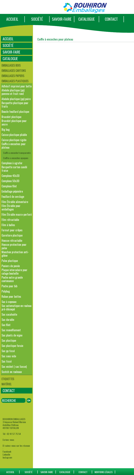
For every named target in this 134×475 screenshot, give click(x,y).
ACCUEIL (12, 19)
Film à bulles (8, 225)
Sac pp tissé (8, 351)
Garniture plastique (12, 235)
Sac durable (8, 319)
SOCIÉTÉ (37, 19)
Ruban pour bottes (11, 296)
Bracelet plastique (11, 117)
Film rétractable (10, 219)
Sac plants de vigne (12, 335)
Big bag (6, 129)
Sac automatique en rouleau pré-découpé (16, 307)
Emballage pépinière (12, 191)
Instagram (7, 457)
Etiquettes (8, 379)
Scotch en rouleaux (12, 371)
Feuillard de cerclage (13, 196)
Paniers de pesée (11, 266)
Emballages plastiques (15, 81)
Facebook (7, 451)
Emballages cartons (14, 70)
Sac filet (6, 325)
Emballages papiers (13, 76)
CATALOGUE (86, 19)
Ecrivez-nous (8, 439)
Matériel (7, 384)
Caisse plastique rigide (14, 140)
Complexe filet (9, 186)
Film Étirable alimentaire (15, 202)
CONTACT (111, 19)
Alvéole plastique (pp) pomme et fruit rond (13, 91)
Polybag (6, 291)
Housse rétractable (12, 240)
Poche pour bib (9, 286)
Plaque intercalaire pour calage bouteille (14, 271)
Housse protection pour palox (14, 246)
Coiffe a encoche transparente (17, 153)
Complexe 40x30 (11, 175)
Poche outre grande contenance (12, 279)
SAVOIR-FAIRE (62, 19)
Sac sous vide (9, 356)
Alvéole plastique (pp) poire (16, 99)
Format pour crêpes (12, 230)
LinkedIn (6, 454)
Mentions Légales (104, 471)
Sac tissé (7, 361)
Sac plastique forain (12, 345)
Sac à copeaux (9, 301)
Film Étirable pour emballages (11, 207)
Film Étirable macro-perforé (17, 214)
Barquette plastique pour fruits (15, 104)
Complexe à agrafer (12, 163)
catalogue (64, 471)
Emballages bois (11, 65)
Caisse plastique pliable (14, 134)
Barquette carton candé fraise (14, 168)
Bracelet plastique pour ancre (14, 122)
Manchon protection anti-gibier (15, 253)
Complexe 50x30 (10, 181)
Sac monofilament (11, 330)
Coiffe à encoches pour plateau (14, 145)
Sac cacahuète (9, 314)
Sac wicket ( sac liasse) (14, 366)
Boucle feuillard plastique (15, 111)
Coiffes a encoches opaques (15, 158)
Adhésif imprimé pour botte (17, 86)
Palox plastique (10, 260)
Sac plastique (9, 340)
